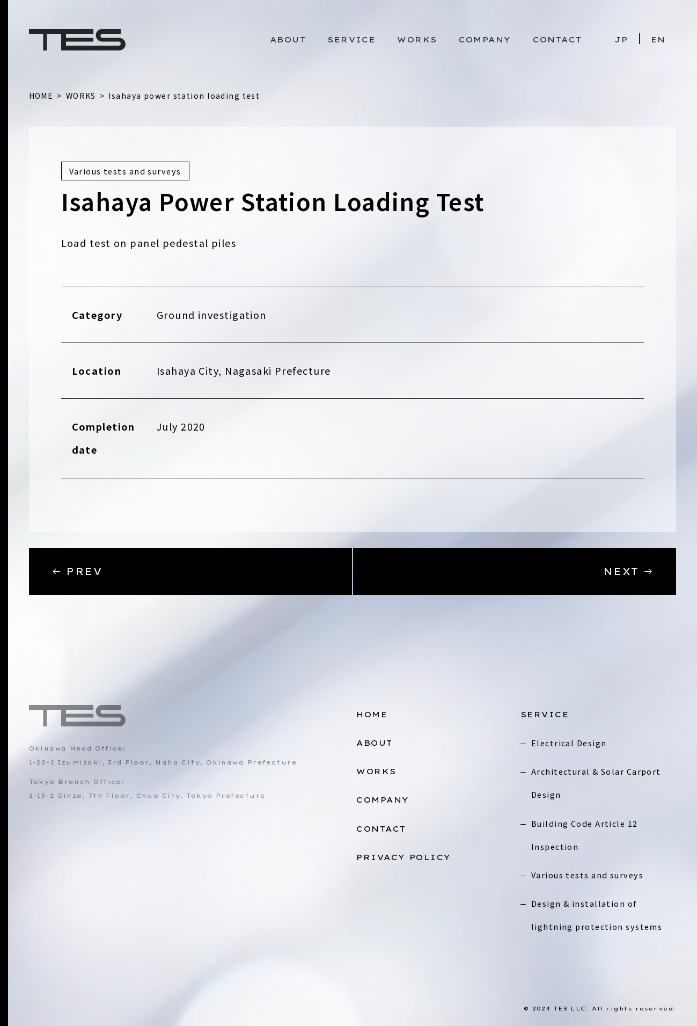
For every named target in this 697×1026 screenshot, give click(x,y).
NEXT (628, 571)
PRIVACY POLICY (403, 857)
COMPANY (485, 40)
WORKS (417, 40)
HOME (371, 714)
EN (658, 40)
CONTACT (557, 40)
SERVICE (351, 40)
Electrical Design (568, 742)
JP (621, 40)
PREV (77, 571)
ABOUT (288, 40)
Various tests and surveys (587, 875)
